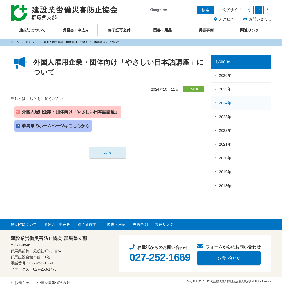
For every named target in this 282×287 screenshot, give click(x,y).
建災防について (24, 224)
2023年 (225, 117)
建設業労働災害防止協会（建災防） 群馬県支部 (64, 13)
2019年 (225, 172)
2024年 (225, 103)
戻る (107, 152)
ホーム (15, 42)
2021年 (225, 144)
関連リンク (249, 30)
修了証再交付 (119, 30)
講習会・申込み (57, 224)
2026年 (225, 76)
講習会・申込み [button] (76, 30)
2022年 (225, 131)
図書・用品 (162, 30)
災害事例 (206, 30)
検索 (205, 10)
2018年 (225, 186)
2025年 (225, 89)
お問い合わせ (260, 19)
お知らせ (31, 42)
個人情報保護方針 (55, 283)
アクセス (226, 19)
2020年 (225, 158)
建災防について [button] (32, 30)
